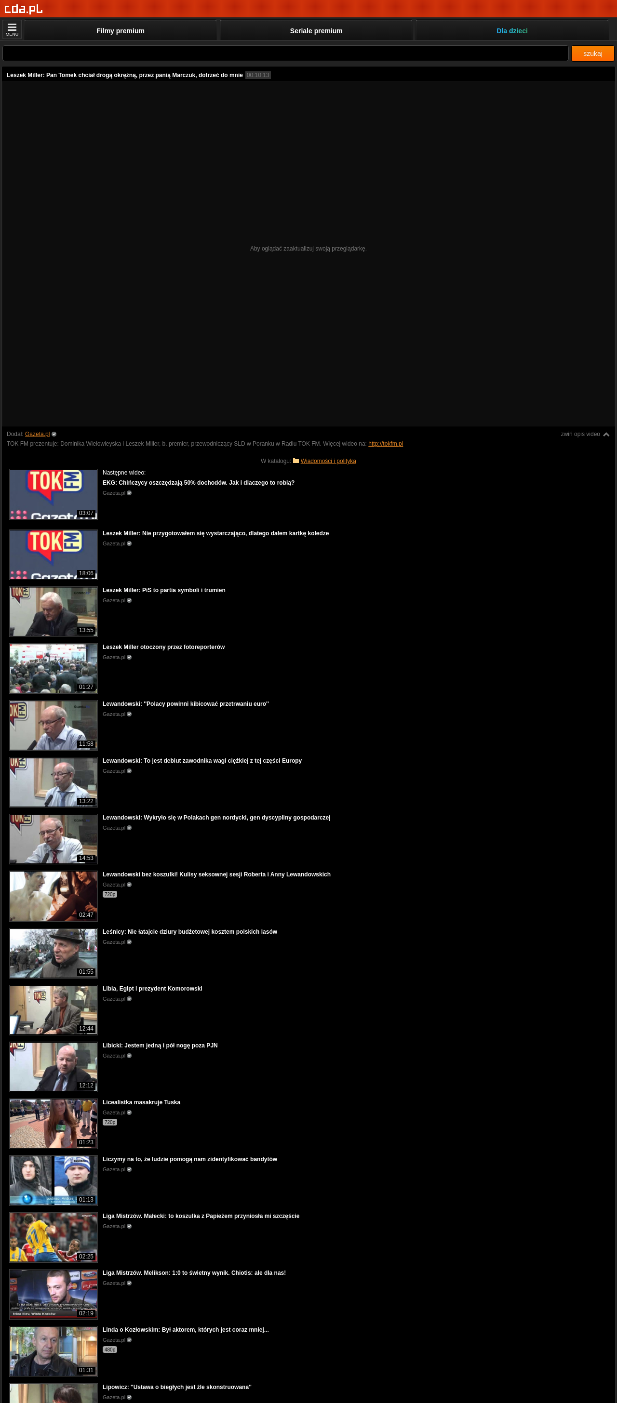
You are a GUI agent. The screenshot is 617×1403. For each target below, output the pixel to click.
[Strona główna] (24, 9)
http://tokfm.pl (385, 443)
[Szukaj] (285, 53)
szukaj (593, 53)
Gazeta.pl (37, 434)
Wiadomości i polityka (328, 461)
